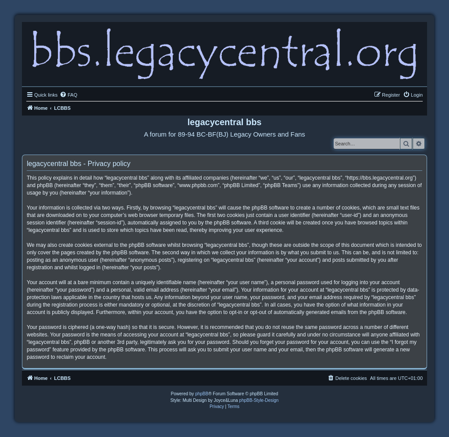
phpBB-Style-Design (258, 400)
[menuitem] (68, 95)
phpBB (201, 393)
